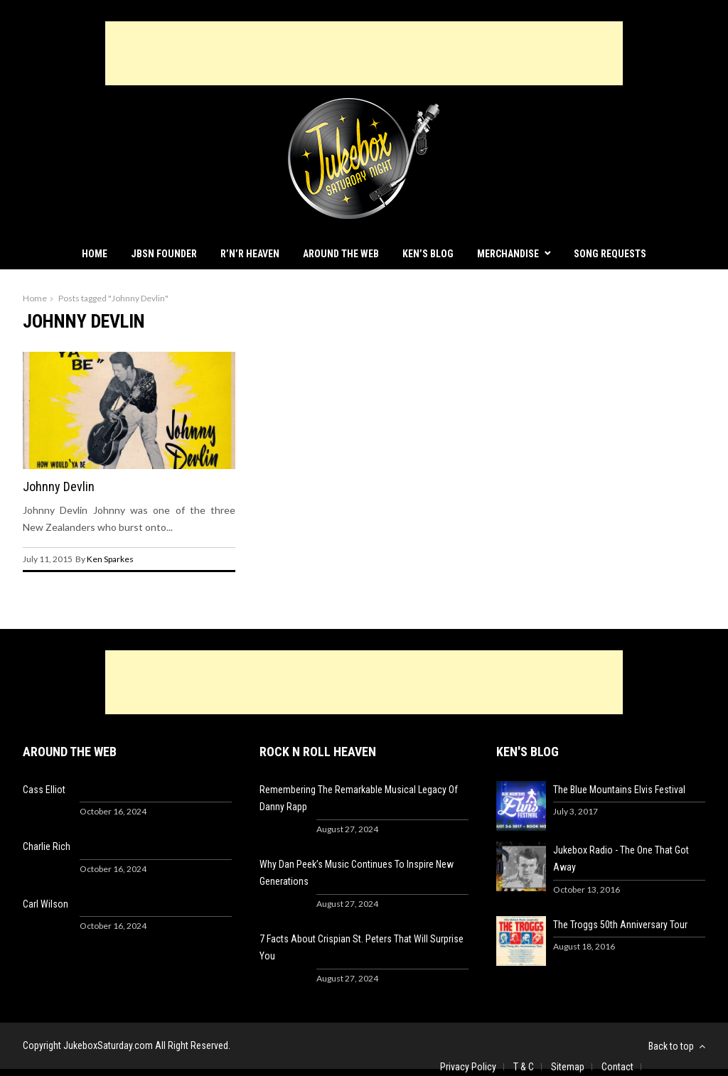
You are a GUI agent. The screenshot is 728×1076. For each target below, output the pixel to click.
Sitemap (567, 1066)
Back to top (676, 1046)
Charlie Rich (46, 846)
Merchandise (508, 253)
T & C (523, 1066)
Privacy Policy (468, 1066)
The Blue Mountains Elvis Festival (619, 789)
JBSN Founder (164, 253)
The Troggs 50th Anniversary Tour (620, 924)
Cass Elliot (44, 789)
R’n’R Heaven (249, 253)
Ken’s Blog (428, 253)
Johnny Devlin (59, 486)
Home (94, 253)
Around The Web (341, 253)
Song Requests (610, 253)
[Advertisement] (364, 53)
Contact (617, 1066)
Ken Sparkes (110, 559)
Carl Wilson (45, 904)
